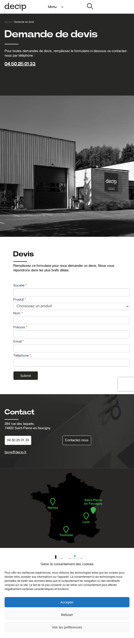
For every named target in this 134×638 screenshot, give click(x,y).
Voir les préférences (67, 627)
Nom (18, 313)
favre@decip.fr (15, 452)
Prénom (20, 327)
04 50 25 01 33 (20, 64)
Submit (25, 376)
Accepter (67, 602)
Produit (19, 299)
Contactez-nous (77, 440)
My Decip (122, 6)
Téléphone (22, 355)
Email (18, 341)
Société (20, 285)
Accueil (8, 22)
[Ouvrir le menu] (56, 7)
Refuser (67, 615)
